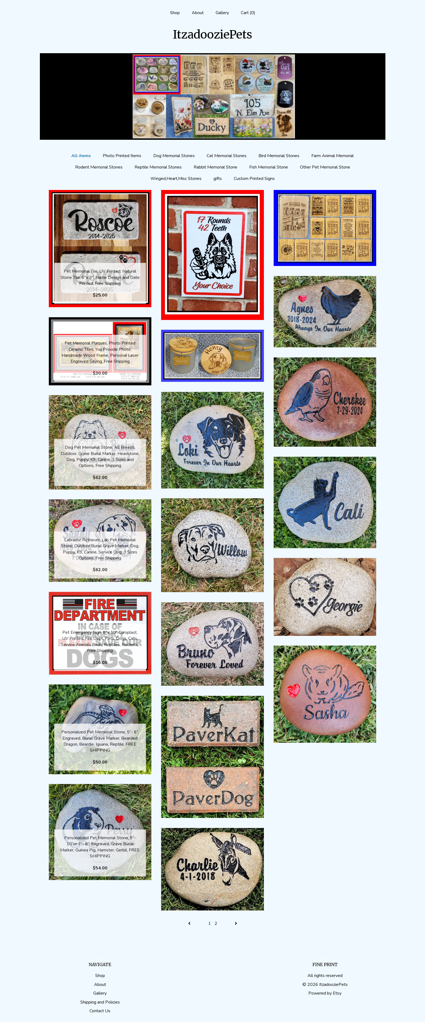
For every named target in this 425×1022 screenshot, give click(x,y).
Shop (175, 13)
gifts (217, 179)
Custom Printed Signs (254, 179)
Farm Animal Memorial (332, 156)
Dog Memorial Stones (174, 156)
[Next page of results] (236, 923)
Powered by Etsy (324, 993)
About (198, 13)
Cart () (248, 13)
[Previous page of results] (190, 923)
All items (81, 156)
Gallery (222, 13)
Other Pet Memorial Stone (325, 167)
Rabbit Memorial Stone (215, 167)
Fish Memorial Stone (268, 167)
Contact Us (100, 1011)
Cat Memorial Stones (227, 156)
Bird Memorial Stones (278, 156)
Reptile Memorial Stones (158, 167)
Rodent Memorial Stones (99, 167)
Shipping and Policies (100, 1002)
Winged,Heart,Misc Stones (176, 179)
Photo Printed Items (122, 156)
